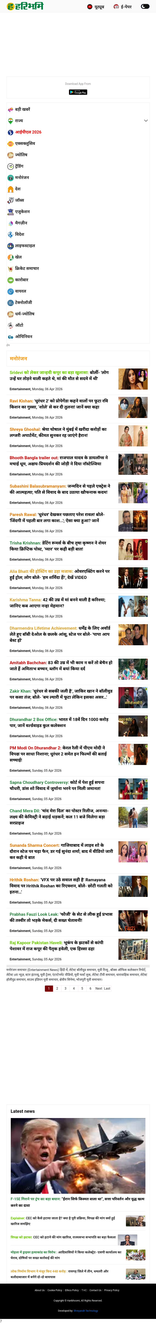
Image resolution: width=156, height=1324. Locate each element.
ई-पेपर (122, 7)
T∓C (84, 1290)
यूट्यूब (95, 7)
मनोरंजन (18, 359)
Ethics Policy (72, 1290)
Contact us (95, 1290)
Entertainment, (36, 389)
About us (40, 1290)
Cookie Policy (55, 1290)
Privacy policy (111, 1290)
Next (98, 988)
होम (8, 345)
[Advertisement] (81, 42)
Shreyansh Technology (86, 1310)
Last (107, 988)
